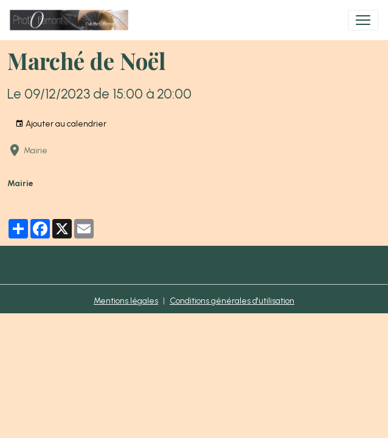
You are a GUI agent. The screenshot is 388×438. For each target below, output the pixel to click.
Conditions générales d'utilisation (232, 301)
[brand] (71, 20)
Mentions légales (126, 301)
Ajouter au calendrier (60, 124)
